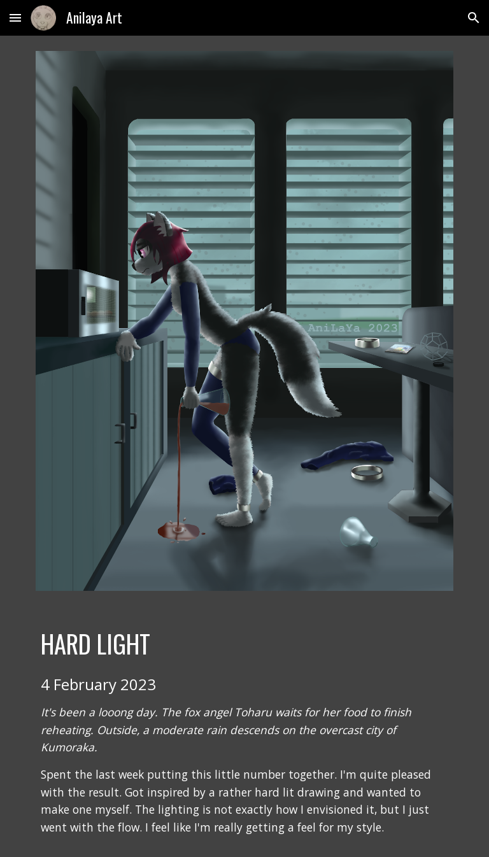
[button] (15, 17)
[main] (244, 731)
